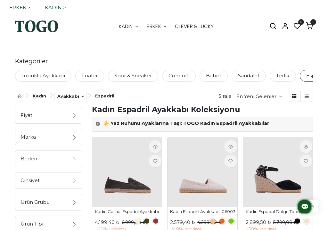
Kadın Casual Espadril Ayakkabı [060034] (127, 211)
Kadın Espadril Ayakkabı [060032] (202, 211)
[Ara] (272, 26)
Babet (213, 76)
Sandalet (248, 76)
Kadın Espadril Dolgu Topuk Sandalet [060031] (278, 211)
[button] (259, 96)
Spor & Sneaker (133, 76)
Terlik (282, 76)
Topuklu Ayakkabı (43, 76)
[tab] (202, 124)
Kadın (39, 95)
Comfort (178, 76)
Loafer (90, 76)
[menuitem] (128, 26)
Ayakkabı (68, 96)
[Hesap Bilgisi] (285, 26)
